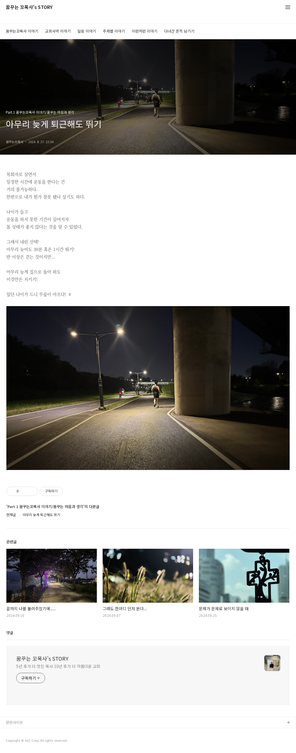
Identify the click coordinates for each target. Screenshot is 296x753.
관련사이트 (14, 722)
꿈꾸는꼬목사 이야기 (22, 31)
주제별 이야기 (114, 31)
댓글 (9, 632)
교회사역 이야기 (58, 31)
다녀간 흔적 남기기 (179, 31)
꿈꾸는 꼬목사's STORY (29, 7)
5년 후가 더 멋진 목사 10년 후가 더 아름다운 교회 (58, 666)
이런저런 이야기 (144, 31)
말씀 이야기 (86, 31)
